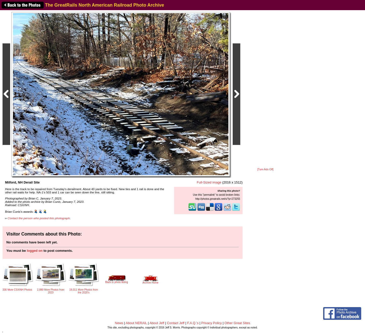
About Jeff (157, 323)
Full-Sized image (209, 182)
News (119, 323)
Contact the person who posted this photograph (39, 218)
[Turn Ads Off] (265, 169)
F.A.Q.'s (192, 323)
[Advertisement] (265, 89)
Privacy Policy (211, 323)
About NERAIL (136, 323)
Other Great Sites (237, 323)
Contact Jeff (176, 323)
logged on (35, 251)
